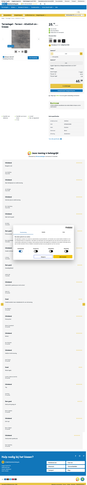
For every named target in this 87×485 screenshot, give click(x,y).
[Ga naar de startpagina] (10, 5)
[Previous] (2, 303)
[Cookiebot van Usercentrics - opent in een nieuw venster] (66, 228)
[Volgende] (38, 37)
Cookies (68, 483)
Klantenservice (81, 1)
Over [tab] (64, 232)
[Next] (83, 303)
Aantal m (52, 49)
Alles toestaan (62, 257)
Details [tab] (43, 232)
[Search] (74, 5)
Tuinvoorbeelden (59, 1)
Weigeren (43, 257)
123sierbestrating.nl (80, 483)
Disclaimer (73, 483)
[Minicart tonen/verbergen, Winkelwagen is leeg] (83, 5)
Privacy (64, 483)
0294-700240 (5, 469)
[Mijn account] (79, 5)
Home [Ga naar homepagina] (3, 17)
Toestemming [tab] (23, 232)
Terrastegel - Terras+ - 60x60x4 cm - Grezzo (15, 17)
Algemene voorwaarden (56, 483)
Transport (74, 1)
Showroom (67, 1)
